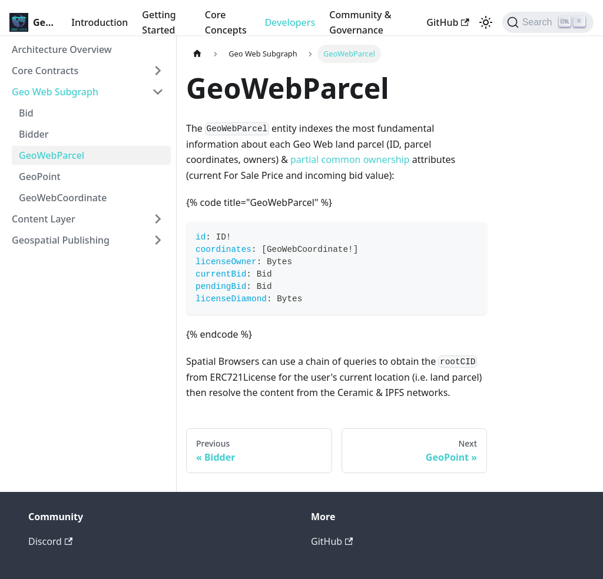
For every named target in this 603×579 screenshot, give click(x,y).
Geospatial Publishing (61, 240)
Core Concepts (226, 22)
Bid (26, 113)
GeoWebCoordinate (63, 197)
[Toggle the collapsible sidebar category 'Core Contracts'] (158, 70)
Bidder (34, 134)
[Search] (548, 22)
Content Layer (43, 218)
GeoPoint (40, 176)
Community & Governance (360, 22)
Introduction (99, 22)
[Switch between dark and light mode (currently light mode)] (485, 22)
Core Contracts (45, 70)
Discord (50, 541)
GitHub (447, 22)
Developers (289, 22)
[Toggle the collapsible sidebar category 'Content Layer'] (158, 218)
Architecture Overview (62, 49)
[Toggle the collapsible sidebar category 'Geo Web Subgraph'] (158, 91)
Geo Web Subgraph (55, 91)
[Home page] (197, 54)
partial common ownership (350, 159)
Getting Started (158, 22)
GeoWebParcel (51, 155)
